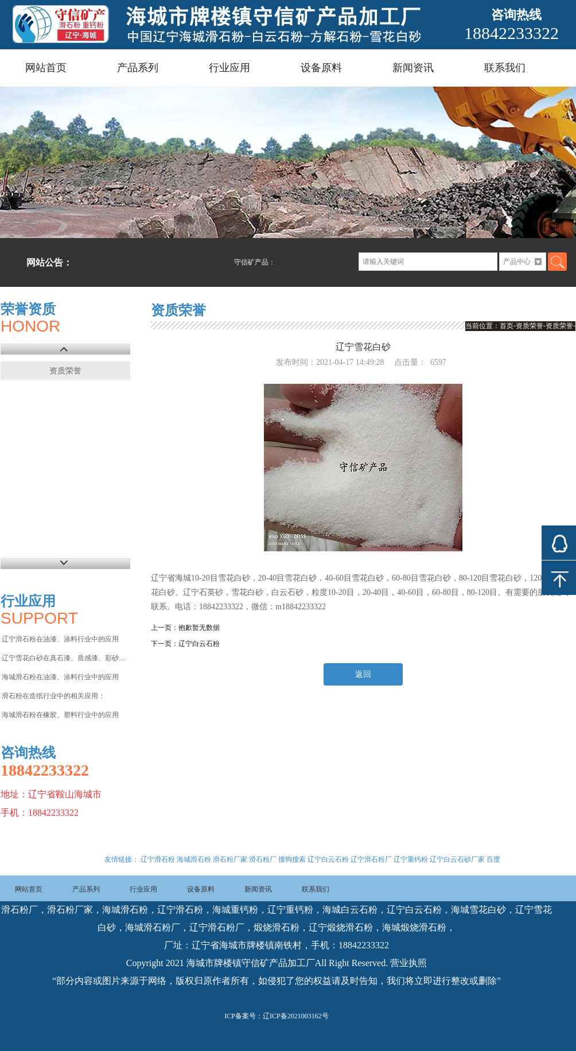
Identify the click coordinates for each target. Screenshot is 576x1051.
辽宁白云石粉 (199, 644)
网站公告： (49, 262)
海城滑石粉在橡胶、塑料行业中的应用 (60, 715)
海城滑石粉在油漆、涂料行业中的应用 (60, 677)
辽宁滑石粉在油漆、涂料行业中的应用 (60, 639)
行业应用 (229, 67)
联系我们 (505, 67)
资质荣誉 (65, 371)
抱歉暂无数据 (199, 628)
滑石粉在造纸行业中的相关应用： (53, 696)
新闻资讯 (413, 67)
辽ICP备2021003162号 (296, 1016)
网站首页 (46, 67)
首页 (506, 326)
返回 (363, 674)
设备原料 (321, 67)
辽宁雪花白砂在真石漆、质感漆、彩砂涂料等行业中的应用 (65, 658)
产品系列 (137, 67)
